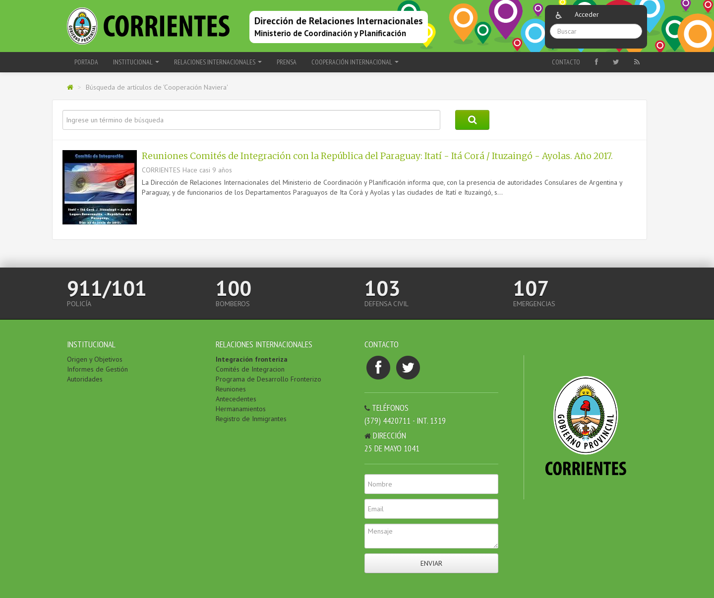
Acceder (587, 14)
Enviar (431, 563)
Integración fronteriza (252, 359)
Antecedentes (236, 398)
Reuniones (231, 388)
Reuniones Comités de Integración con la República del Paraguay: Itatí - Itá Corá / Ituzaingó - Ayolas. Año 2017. (377, 156)
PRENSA (287, 61)
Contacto (566, 61)
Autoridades (85, 379)
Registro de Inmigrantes (251, 418)
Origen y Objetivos (94, 359)
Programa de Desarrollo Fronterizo (268, 379)
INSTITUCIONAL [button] (136, 61)
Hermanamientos (241, 408)
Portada (86, 61)
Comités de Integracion (250, 369)
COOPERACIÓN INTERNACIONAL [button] (355, 61)
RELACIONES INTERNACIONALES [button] (218, 61)
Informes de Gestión (97, 369)
